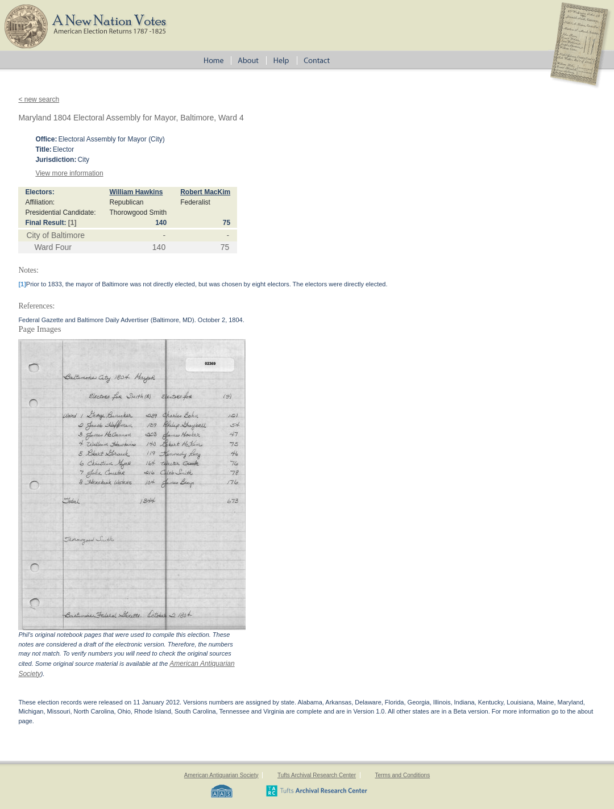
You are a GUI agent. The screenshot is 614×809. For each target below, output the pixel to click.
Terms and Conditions (402, 775)
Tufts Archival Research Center (316, 775)
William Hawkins (136, 192)
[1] (72, 223)
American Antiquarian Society (221, 775)
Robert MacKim (205, 192)
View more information (69, 173)
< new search (38, 99)
